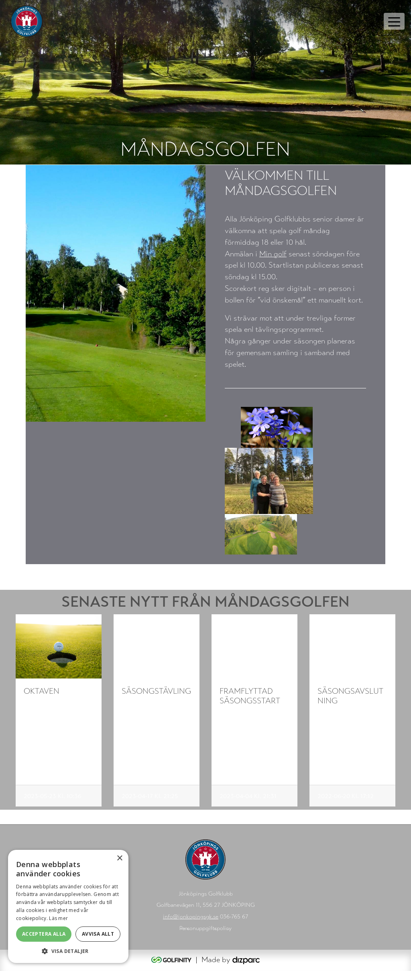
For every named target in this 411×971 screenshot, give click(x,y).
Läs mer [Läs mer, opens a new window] (58, 918)
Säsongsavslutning (350, 696)
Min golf (273, 253)
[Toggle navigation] (394, 21)
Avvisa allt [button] (98, 933)
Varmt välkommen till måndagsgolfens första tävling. (155, 718)
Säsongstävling (156, 691)
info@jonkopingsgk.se (190, 916)
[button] (68, 951)
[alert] (68, 906)
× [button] (119, 858)
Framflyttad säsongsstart (250, 696)
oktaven (41, 691)
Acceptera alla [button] (44, 933)
